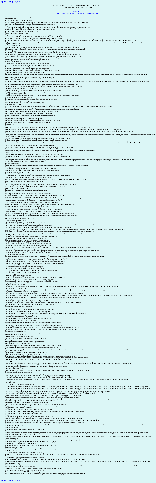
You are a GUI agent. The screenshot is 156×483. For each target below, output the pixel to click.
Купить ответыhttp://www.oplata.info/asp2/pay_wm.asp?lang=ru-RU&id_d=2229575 (78, 12)
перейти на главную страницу (11, 1)
